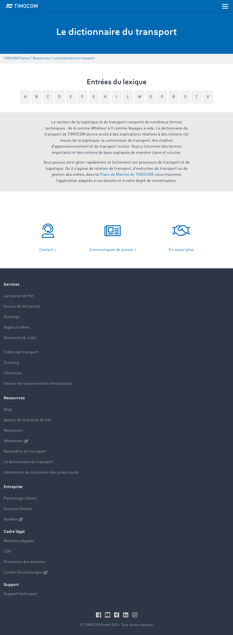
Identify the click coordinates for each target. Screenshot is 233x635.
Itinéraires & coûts (20, 338)
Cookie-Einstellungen (25, 572)
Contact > (47, 250)
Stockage (12, 317)
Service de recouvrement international (38, 384)
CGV (7, 552)
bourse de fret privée (22, 307)
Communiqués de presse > (112, 250)
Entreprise (13, 487)
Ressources (14, 398)
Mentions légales (19, 541)
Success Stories (18, 509)
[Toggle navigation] (225, 6)
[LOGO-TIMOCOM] (22, 6)
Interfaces (13, 373)
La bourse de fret (19, 296)
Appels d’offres (17, 327)
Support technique (20, 594)
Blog (8, 410)
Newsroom (13, 431)
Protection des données (24, 562)
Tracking (11, 363)
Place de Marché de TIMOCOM (126, 175)
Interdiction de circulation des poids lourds (41, 472)
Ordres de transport (21, 352)
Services (11, 284)
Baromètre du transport (25, 452)
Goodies (13, 519)
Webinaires (16, 441)
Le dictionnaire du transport (28, 462)
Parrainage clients (20, 498)
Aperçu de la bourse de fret (27, 420)
